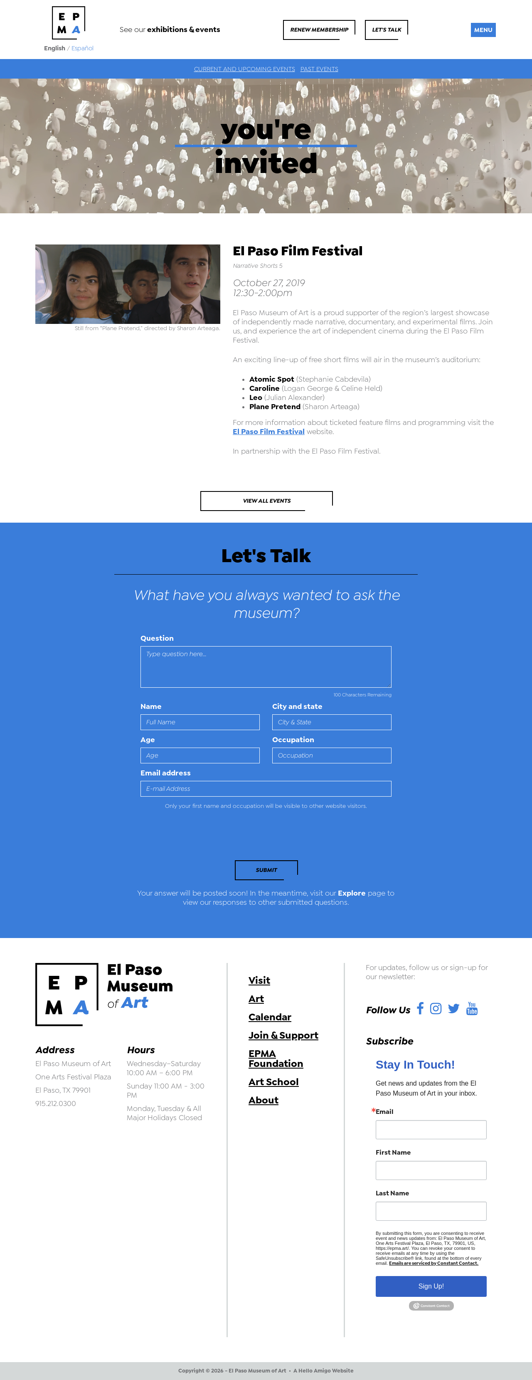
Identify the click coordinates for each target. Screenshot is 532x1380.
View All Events (267, 500)
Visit (259, 980)
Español (82, 48)
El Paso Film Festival (269, 431)
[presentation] (197, 837)
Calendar (270, 1017)
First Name (393, 1152)
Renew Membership (319, 29)
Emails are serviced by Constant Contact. (433, 1263)
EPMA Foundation (276, 1058)
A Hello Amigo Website (323, 1371)
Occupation (293, 739)
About (263, 1100)
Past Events (319, 69)
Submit (266, 870)
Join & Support (283, 1035)
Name (151, 706)
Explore (352, 893)
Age (147, 739)
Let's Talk (386, 29)
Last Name (392, 1193)
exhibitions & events (183, 29)
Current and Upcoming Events (244, 69)
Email (385, 1111)
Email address (165, 773)
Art (256, 998)
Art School (274, 1082)
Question (157, 638)
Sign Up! (431, 1286)
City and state (297, 706)
